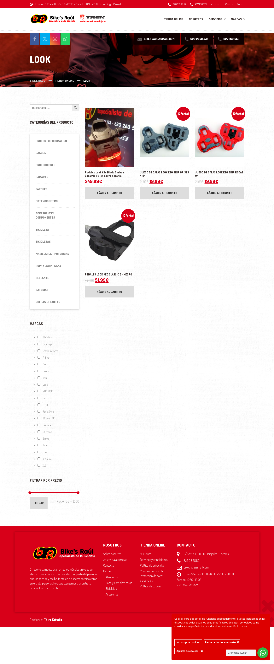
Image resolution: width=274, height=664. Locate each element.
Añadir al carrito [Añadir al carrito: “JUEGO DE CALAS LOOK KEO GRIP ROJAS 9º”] (219, 193)
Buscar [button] (240, 4)
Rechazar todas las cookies (222, 642)
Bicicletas (43, 241)
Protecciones (45, 165)
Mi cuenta (216, 4)
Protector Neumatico (51, 141)
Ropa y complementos (119, 583)
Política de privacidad (152, 565)
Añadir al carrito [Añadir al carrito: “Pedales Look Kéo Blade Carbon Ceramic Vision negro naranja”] (109, 193)
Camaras (42, 177)
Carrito (229, 4)
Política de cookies (150, 586)
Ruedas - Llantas (48, 302)
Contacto (108, 565)
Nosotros (196, 19)
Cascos (41, 153)
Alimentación (113, 577)
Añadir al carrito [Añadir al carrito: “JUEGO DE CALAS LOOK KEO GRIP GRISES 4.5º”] (164, 193)
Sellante (42, 278)
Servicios (215, 19)
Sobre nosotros (112, 554)
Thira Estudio (53, 620)
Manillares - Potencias (52, 254)
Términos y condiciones (153, 560)
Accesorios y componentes (45, 215)
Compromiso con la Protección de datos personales (151, 575)
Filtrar (39, 503)
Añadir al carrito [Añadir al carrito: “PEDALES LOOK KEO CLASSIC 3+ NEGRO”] (109, 292)
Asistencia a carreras (115, 560)
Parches (41, 189)
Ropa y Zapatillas (48, 266)
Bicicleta (42, 229)
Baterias (42, 290)
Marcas (236, 19)
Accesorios (112, 594)
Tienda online (173, 19)
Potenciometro (47, 201)
